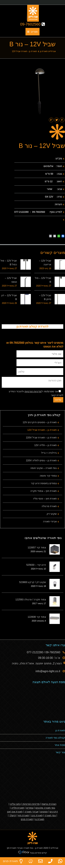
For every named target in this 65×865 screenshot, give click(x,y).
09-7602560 (32, 24)
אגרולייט (54, 848)
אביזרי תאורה (50, 521)
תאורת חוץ (23, 815)
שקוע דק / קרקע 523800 (32, 582)
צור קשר (60, 752)
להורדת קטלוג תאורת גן (32, 326)
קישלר (12, 815)
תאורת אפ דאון (15, 811)
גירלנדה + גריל (49, 452)
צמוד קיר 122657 (37, 547)
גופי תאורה (50, 815)
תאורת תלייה (17, 807)
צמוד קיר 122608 (37, 616)
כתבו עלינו (15, 804)
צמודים (29, 807)
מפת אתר (59, 744)
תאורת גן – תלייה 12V (45, 445)
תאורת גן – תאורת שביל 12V (42, 430)
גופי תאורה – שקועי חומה (43, 468)
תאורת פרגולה (49, 506)
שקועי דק (52, 513)
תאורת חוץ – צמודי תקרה (43, 491)
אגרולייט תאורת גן (48, 51)
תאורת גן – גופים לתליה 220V (41, 460)
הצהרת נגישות (49, 804)
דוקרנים (54, 811)
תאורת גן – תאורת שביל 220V (41, 437)
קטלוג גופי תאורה (55, 737)
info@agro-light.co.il (48, 671)
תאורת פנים (27, 819)
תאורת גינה (37, 815)
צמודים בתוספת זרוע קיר (44, 483)
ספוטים (44, 811)
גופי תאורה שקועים (45, 807)
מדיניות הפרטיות (33, 391)
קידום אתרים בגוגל (38, 853)
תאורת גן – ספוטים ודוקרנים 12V (40, 422)
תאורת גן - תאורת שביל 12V (24, 51)
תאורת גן (60, 730)
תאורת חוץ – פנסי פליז (45, 498)
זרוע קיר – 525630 (36, 564)
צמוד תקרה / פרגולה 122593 (30, 599)
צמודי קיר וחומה (48, 475)
